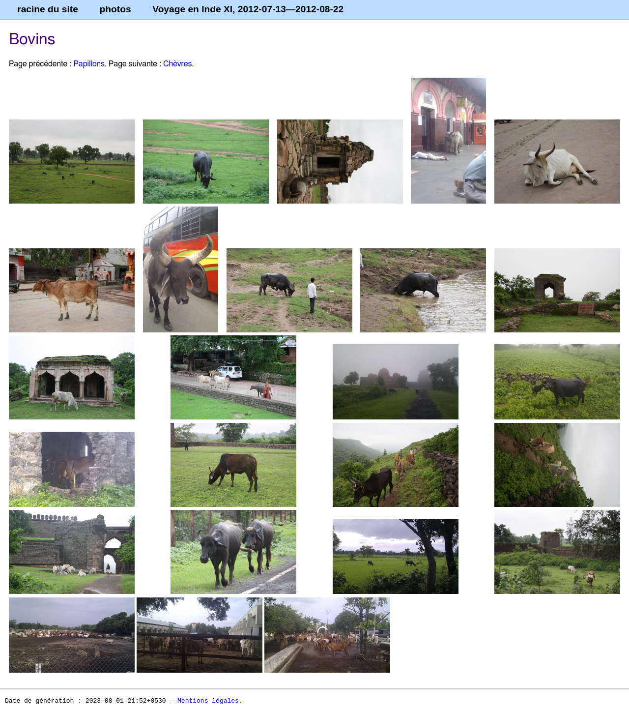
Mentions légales (208, 701)
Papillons (89, 64)
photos (115, 9)
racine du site (47, 9)
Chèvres (177, 64)
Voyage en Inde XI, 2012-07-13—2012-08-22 (247, 9)
